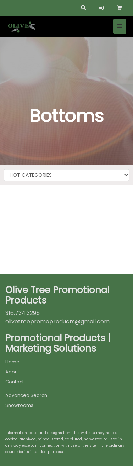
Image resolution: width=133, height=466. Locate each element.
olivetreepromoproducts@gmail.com (57, 321)
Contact (14, 381)
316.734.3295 (22, 313)
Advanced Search (26, 395)
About (12, 371)
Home (12, 361)
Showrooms (19, 405)
